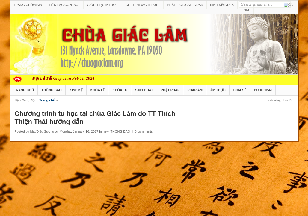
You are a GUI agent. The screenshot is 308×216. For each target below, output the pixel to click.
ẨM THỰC (218, 90)
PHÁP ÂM (195, 90)
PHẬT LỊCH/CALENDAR (185, 5)
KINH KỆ (76, 90)
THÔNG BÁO (52, 90)
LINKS (245, 10)
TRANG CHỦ (24, 90)
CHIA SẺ (239, 90)
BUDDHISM (263, 90)
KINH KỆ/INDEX (222, 5)
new (106, 131)
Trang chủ (47, 100)
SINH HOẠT (144, 90)
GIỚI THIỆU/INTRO (101, 5)
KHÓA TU (119, 90)
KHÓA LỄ (97, 90)
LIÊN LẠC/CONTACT (64, 5)
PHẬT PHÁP (170, 90)
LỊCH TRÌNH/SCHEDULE (141, 5)
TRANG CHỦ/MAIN (27, 5)
